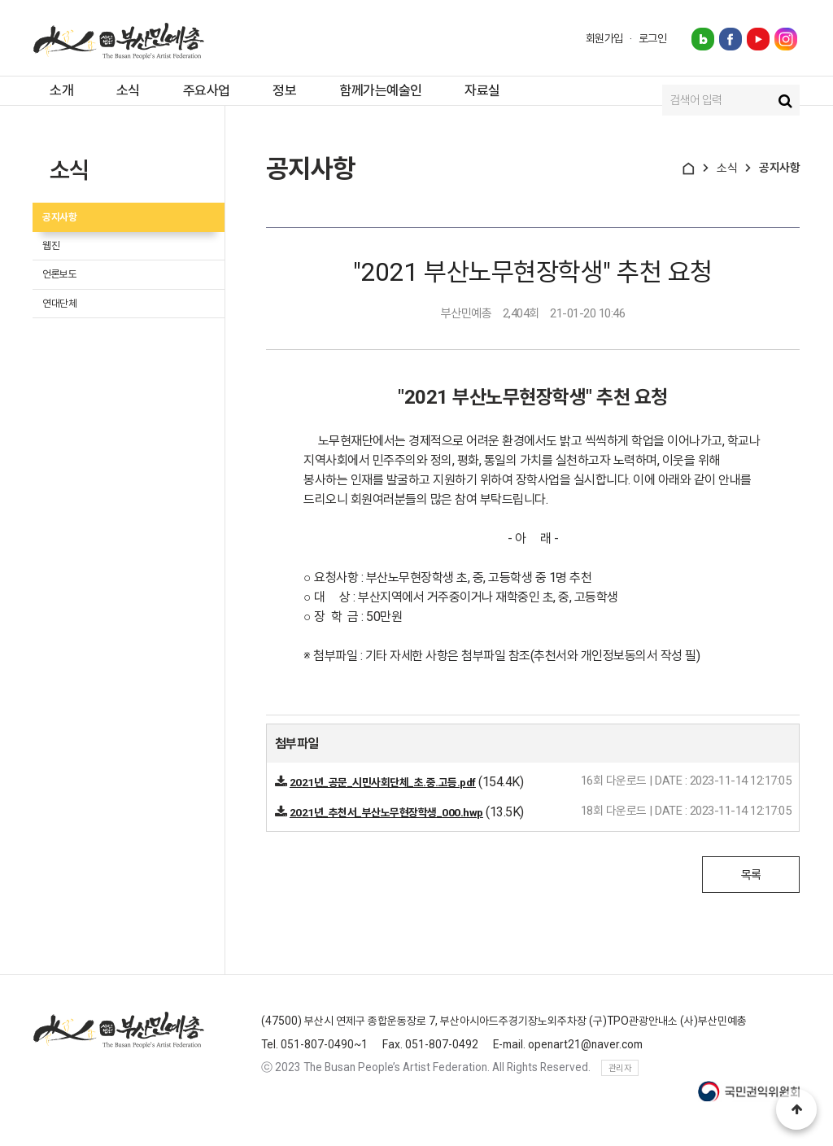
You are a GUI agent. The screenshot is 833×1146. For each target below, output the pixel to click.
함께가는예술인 (401, 100)
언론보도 (72, 320)
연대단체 (72, 359)
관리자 (620, 1088)
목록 (751, 894)
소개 (45, 100)
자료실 (512, 100)
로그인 (653, 38)
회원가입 (604, 38)
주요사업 (208, 100)
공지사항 (72, 242)
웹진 (61, 281)
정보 (295, 100)
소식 (121, 100)
